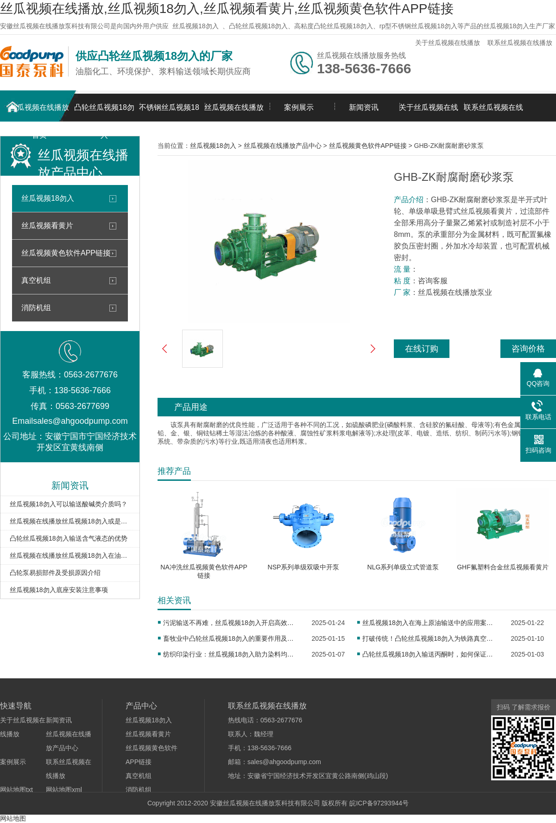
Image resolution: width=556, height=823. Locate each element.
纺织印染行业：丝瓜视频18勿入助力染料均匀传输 (231, 654)
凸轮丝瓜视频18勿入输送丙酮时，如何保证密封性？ (430, 654)
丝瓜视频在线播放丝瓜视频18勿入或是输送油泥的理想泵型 (70, 521)
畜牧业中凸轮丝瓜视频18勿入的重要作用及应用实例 (231, 638)
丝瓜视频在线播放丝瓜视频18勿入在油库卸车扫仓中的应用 (70, 555)
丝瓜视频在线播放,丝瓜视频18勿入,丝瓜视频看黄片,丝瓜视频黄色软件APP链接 (227, 8)
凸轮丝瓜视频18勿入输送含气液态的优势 (68, 538)
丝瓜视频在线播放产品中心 (234, 112)
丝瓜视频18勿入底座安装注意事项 (59, 589)
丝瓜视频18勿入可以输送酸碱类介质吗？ (68, 504)
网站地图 (13, 818)
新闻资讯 (364, 107)
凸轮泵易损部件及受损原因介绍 (55, 572)
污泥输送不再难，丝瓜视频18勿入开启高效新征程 (231, 622)
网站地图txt (16, 789)
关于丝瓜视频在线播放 (447, 42)
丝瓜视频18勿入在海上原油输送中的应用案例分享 (430, 622)
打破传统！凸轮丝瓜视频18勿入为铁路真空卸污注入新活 (430, 638)
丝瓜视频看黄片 (47, 226)
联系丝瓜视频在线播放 (519, 42)
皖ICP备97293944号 (379, 803)
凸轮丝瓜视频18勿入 (104, 112)
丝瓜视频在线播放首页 (39, 112)
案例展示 (299, 107)
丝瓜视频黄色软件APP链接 (65, 253)
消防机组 (36, 308)
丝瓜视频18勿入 (195, 26)
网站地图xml (64, 789)
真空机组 (36, 280)
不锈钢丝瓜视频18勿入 (169, 112)
